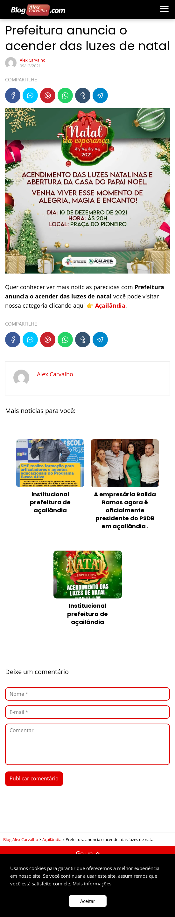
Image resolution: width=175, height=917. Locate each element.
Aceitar (87, 901)
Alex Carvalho (33, 60)
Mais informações (92, 883)
